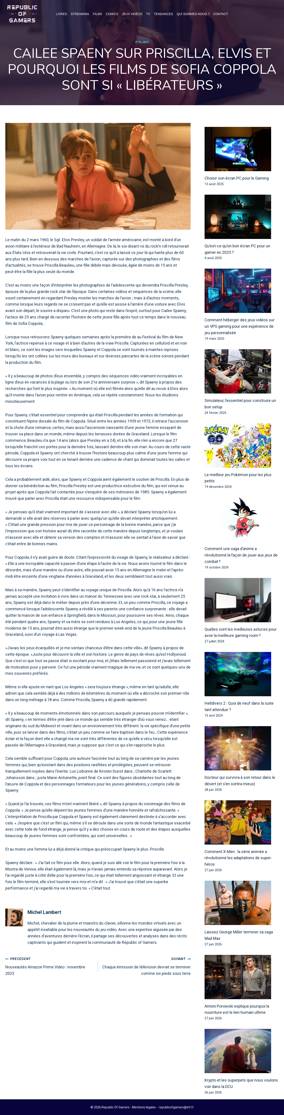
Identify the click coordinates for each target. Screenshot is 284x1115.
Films (97, 14)
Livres (61, 14)
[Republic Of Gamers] (22, 13)
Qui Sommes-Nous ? (193, 14)
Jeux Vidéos (132, 14)
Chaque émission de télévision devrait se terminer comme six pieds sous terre (146, 966)
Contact (220, 14)
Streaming (80, 14)
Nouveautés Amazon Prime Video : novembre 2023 (49, 966)
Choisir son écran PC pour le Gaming (237, 178)
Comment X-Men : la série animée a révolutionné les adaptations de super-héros (238, 858)
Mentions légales (144, 1107)
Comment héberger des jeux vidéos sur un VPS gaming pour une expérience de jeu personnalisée (239, 326)
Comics (112, 14)
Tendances (163, 14)
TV (148, 14)
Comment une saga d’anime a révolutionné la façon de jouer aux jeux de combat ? (241, 555)
